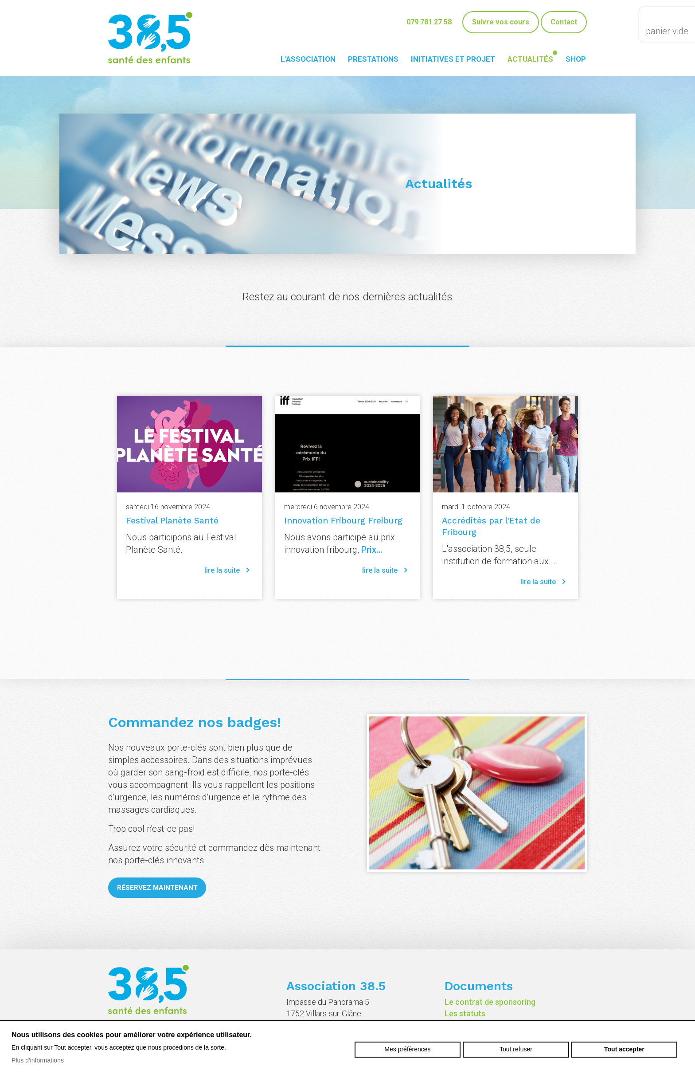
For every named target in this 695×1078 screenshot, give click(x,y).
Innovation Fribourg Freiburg (339, 520)
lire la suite (222, 570)
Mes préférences (407, 1049)
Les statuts (465, 1013)
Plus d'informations (38, 1060)
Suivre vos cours (500, 22)
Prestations (373, 59)
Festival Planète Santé (169, 520)
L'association (308, 59)
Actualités (530, 59)
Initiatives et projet (453, 59)
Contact (564, 22)
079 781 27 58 (429, 22)
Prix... (372, 549)
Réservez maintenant (159, 888)
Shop (576, 59)
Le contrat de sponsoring (490, 1002)
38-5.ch (150, 37)
